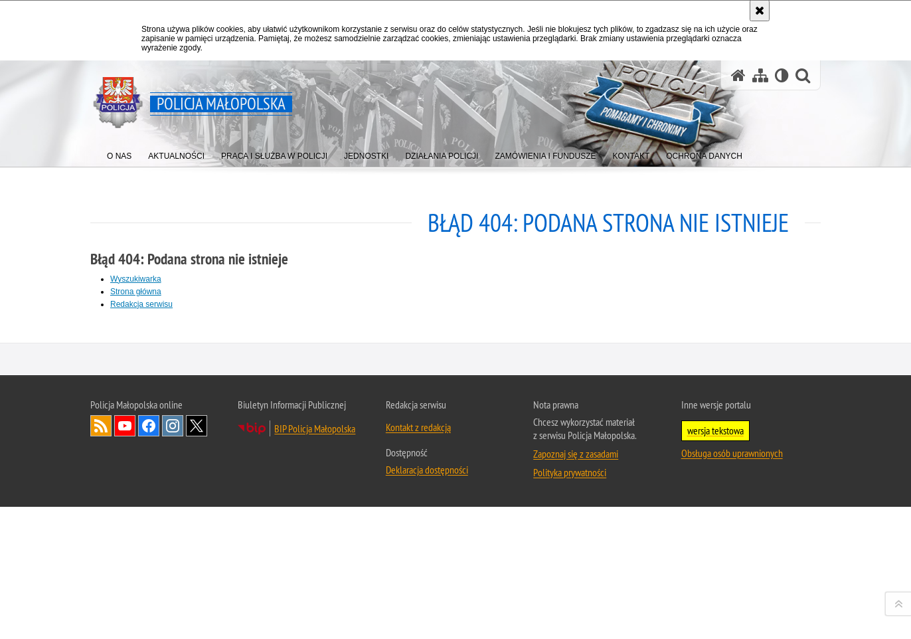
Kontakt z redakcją (418, 617)
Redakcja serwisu (141, 304)
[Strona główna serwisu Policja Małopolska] (738, 75)
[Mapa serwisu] (760, 75)
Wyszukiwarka (135, 279)
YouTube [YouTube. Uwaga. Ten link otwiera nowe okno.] (124, 616)
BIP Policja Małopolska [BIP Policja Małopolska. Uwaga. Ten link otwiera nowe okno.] (314, 619)
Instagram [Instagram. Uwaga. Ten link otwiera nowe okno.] (172, 616)
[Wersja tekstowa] (782, 75)
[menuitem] (119, 153)
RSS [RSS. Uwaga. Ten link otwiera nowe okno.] (101, 616)
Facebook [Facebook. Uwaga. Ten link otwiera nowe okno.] (148, 616)
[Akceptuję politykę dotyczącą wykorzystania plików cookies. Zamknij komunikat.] (760, 10)
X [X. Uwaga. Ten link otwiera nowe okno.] (196, 616)
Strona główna (135, 291)
